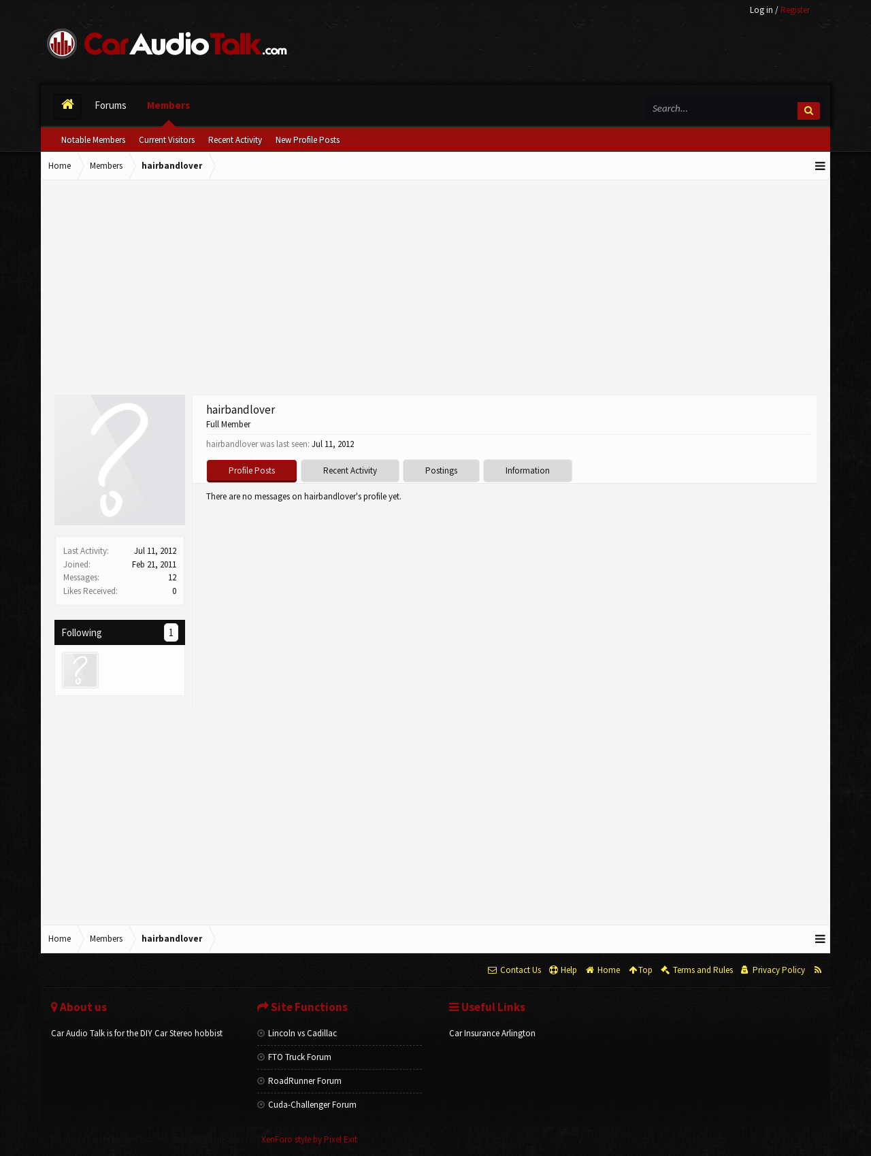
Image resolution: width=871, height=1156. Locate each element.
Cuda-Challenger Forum (307, 1104)
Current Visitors (167, 140)
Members (168, 105)
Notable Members (93, 140)
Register (795, 10)
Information (528, 470)
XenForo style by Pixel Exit (309, 1139)
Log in (761, 10)
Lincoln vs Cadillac (297, 1033)
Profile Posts (252, 470)
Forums (111, 105)
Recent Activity (235, 140)
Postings (441, 470)
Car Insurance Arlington (492, 1033)
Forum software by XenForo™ (153, 1139)
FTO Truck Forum (294, 1057)
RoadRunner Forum (299, 1081)
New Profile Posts (308, 140)
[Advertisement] (435, 289)
